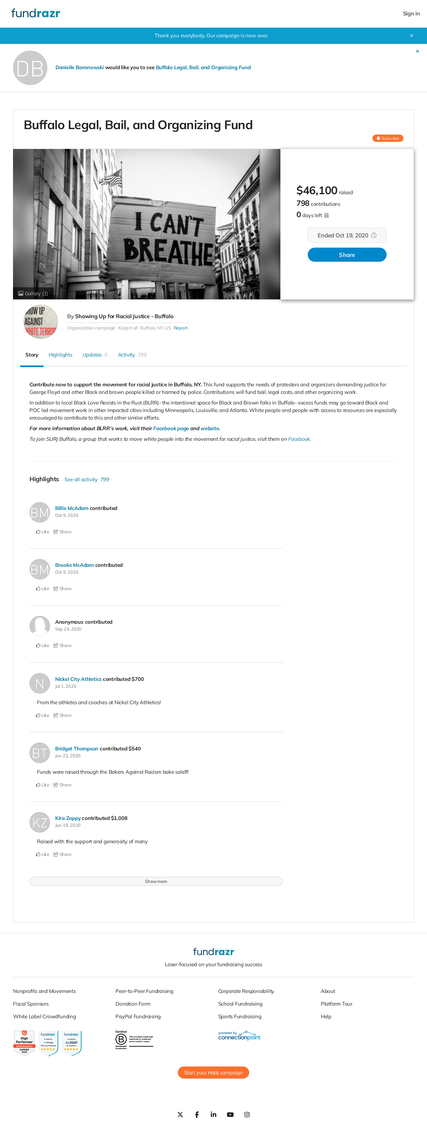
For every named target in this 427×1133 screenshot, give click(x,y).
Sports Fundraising (239, 1015)
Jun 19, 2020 (68, 823)
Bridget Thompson (77, 747)
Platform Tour (336, 1002)
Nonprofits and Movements (44, 989)
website (210, 428)
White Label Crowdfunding (44, 1015)
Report (181, 328)
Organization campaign (91, 328)
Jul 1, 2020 (65, 685)
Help (326, 1015)
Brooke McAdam (74, 564)
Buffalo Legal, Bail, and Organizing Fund (204, 67)
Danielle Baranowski (80, 67)
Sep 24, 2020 (68, 628)
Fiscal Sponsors (31, 1002)
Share (347, 255)
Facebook (299, 439)
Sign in (411, 13)
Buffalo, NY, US (155, 328)
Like (42, 531)
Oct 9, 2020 (66, 515)
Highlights (60, 354)
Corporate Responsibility (246, 989)
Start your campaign (213, 1071)
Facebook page (171, 428)
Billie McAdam (72, 508)
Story (31, 354)
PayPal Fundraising (138, 1015)
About (328, 989)
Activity (132, 354)
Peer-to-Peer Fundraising (144, 989)
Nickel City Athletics (78, 678)
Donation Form (132, 1002)
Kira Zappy (68, 816)
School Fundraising (240, 1002)
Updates (95, 354)
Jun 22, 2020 (68, 754)
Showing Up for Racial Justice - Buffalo (124, 316)
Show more (156, 880)
